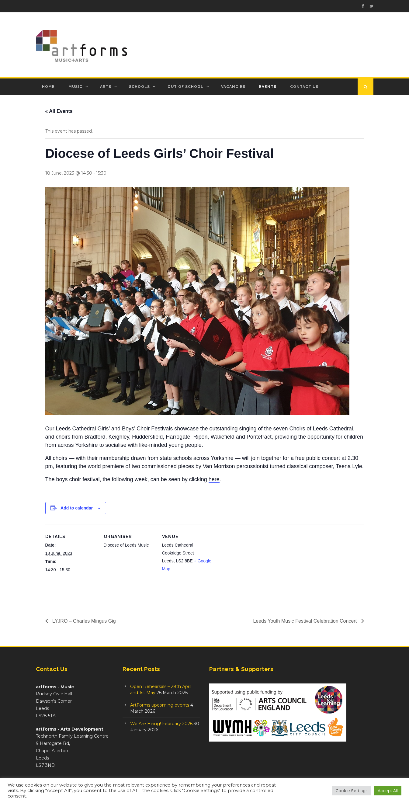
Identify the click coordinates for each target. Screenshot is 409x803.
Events (267, 87)
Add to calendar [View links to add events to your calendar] (77, 508)
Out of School (185, 87)
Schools (139, 87)
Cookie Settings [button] (351, 790)
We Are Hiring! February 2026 (161, 723)
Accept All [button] (388, 790)
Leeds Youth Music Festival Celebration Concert (305, 621)
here (214, 479)
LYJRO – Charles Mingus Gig (83, 621)
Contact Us (304, 87)
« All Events (59, 111)
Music (75, 87)
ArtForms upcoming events (159, 705)
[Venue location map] (252, 566)
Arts (105, 87)
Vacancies (233, 87)
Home (48, 87)
